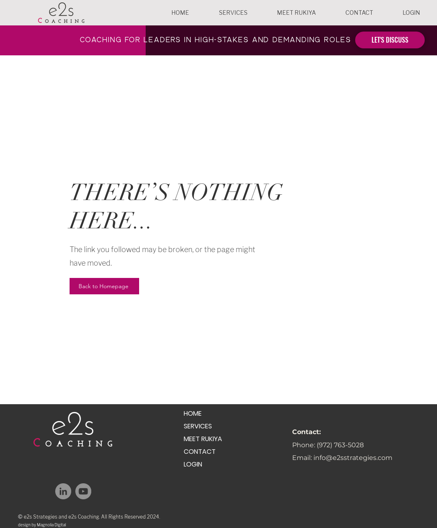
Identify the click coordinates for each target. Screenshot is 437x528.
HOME (193, 413)
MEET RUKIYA (203, 439)
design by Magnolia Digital (42, 524)
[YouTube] (83, 491)
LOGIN (193, 464)
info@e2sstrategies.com (352, 458)
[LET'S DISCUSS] (390, 40)
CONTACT (200, 451)
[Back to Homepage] (104, 286)
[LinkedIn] (63, 491)
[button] (233, 13)
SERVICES (198, 426)
